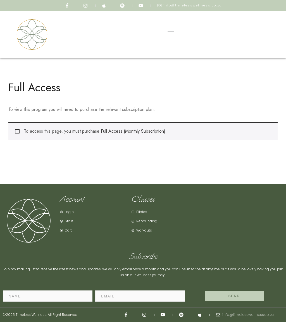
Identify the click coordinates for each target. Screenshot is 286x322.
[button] (171, 34)
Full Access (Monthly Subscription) (133, 131)
